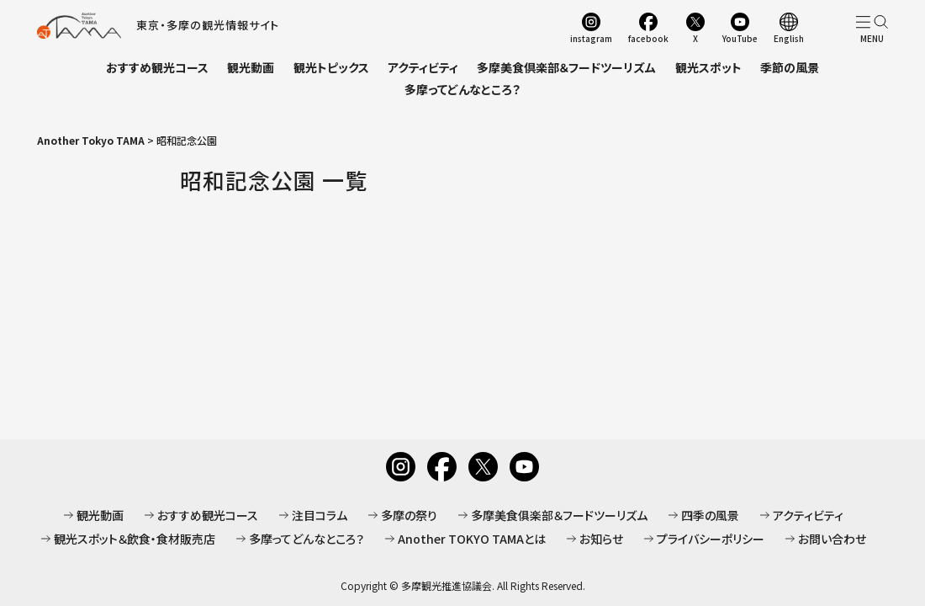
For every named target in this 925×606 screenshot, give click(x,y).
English (789, 38)
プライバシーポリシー (710, 538)
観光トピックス (331, 67)
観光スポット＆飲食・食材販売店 (134, 538)
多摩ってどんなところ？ (462, 89)
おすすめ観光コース (157, 67)
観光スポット (708, 67)
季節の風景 (789, 67)
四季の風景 (710, 515)
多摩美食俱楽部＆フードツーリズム (559, 515)
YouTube (740, 38)
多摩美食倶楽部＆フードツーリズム (566, 67)
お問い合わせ (832, 538)
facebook (648, 38)
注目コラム (319, 515)
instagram (591, 38)
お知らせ (601, 538)
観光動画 (250, 67)
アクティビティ (423, 67)
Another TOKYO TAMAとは (472, 538)
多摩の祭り (409, 515)
